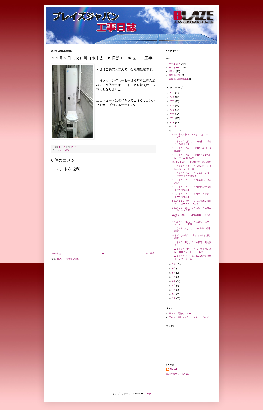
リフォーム (174, 67)
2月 (174, 298)
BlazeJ (173, 369)
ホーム (103, 253)
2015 (172, 101)
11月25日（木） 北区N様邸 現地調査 (191, 162)
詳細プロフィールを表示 (178, 374)
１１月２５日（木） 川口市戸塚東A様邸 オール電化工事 (191, 156)
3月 (174, 294)
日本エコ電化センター (180, 313)
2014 (172, 105)
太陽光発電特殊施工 (179, 79)
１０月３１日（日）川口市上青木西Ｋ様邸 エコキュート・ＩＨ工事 (191, 250)
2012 (172, 114)
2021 (172, 92)
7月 (174, 277)
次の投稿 (56, 253)
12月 (175, 126)
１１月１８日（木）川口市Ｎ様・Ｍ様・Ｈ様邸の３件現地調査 (191, 174)
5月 (174, 285)
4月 (174, 290)
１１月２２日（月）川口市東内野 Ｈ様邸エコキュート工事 (191, 167)
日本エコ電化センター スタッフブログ (188, 317)
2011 (172, 118)
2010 (172, 122)
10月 (175, 264)
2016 (172, 97)
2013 (172, 110)
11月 (175, 130)
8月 (174, 273)
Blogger (148, 393)
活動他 (172, 71)
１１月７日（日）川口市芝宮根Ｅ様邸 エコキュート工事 (191, 223)
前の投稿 (150, 253)
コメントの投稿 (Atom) (68, 259)
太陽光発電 (174, 75)
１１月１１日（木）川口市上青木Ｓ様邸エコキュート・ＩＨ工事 (191, 202)
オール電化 (65, 150)
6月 (174, 281)
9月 (174, 268)
